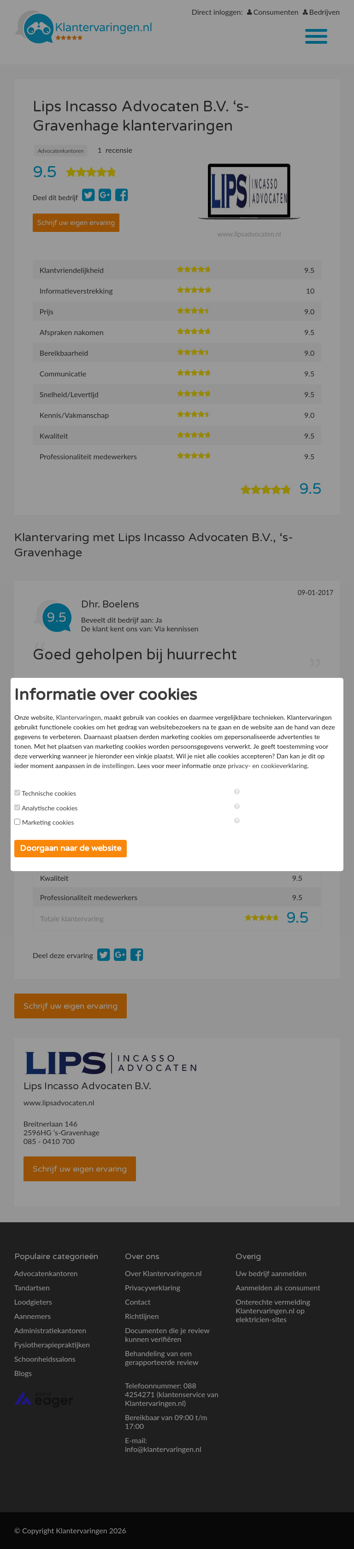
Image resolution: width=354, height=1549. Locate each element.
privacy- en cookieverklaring (267, 765)
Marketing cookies (48, 822)
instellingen (118, 765)
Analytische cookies (49, 808)
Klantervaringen (78, 717)
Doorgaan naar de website (70, 848)
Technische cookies (49, 793)
